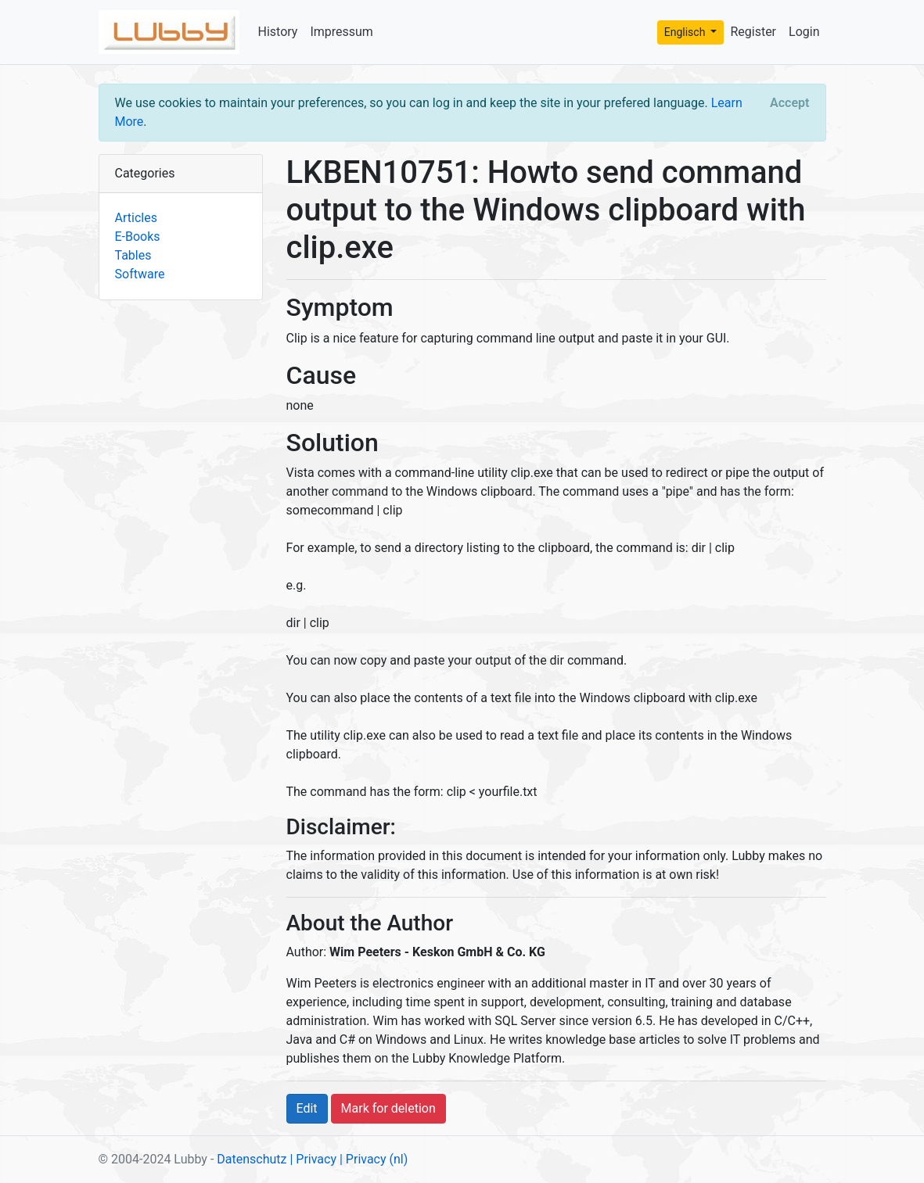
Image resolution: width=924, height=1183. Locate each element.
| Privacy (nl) (374, 1159)
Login (804, 31)
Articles (136, 217)
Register (753, 31)
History (278, 31)
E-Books (137, 236)
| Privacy (312, 1159)
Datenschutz (251, 1159)
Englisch (686, 32)
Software (140, 274)
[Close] (789, 103)
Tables (133, 255)
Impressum (341, 31)
